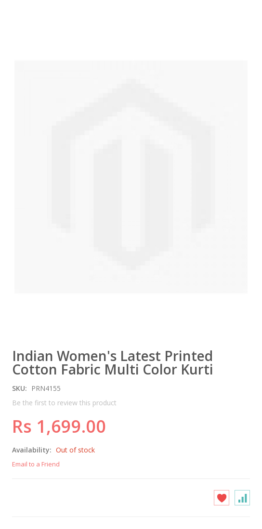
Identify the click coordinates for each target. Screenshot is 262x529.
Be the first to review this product (64, 402)
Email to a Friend (36, 464)
